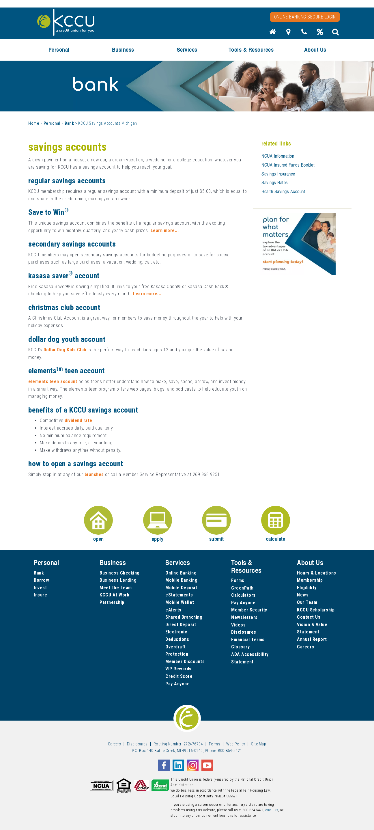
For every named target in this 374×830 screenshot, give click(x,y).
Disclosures (243, 632)
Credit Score (178, 676)
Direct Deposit (180, 624)
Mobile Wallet (179, 602)
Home (33, 123)
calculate (275, 524)
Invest (40, 587)
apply (157, 524)
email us (271, 810)
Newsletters (244, 617)
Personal (59, 49)
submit (216, 524)
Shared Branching (183, 617)
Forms (237, 580)
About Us (315, 49)
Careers (305, 647)
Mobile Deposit (181, 587)
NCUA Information (277, 156)
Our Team (307, 602)
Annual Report (312, 639)
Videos (238, 625)
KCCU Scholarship (315, 610)
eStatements (179, 595)
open (98, 524)
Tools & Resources (251, 49)
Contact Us (308, 617)
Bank (69, 123)
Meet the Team (116, 587)
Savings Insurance (278, 174)
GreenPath (242, 588)
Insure (40, 595)
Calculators (243, 595)
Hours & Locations (316, 573)
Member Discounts (185, 661)
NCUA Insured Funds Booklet (288, 165)
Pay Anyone (177, 684)
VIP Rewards (178, 669)
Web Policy (235, 744)
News (302, 595)
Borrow (41, 580)
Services (187, 49)
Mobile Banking (181, 580)
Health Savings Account (283, 191)
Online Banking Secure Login (305, 17)
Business (123, 49)
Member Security (249, 610)
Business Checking (120, 573)
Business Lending (118, 580)
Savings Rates (274, 182)
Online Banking (181, 573)
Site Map (258, 744)
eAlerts (173, 610)
